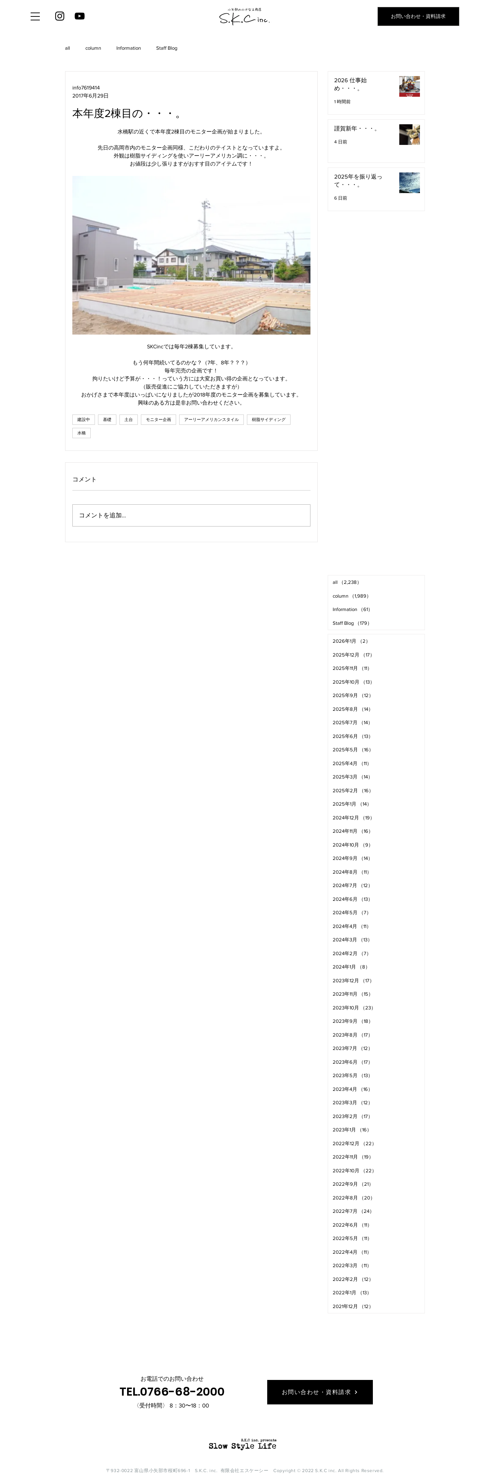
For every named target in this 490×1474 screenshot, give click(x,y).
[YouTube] (80, 16)
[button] (35, 16)
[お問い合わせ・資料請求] (418, 16)
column (93, 48)
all (67, 48)
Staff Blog (166, 48)
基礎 (107, 419)
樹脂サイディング (269, 419)
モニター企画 (158, 419)
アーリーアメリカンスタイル (211, 419)
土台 (128, 419)
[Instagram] (60, 16)
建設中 (83, 419)
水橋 (81, 433)
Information (128, 48)
